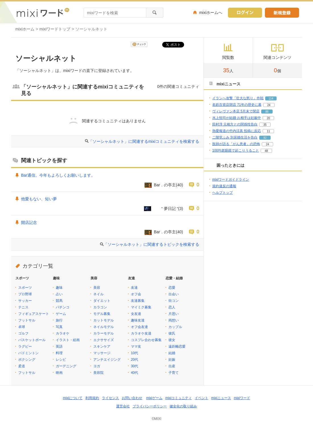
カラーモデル (103, 333)
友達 (134, 288)
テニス (23, 307)
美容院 (98, 373)
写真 (59, 327)
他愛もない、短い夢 (39, 199)
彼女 (171, 340)
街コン (173, 301)
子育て (173, 373)
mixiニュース (221, 398)
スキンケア (101, 346)
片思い (173, 314)
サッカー (25, 301)
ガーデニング (66, 366)
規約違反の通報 (224, 186)
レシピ (61, 360)
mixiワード (242, 398)
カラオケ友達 (141, 333)
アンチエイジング (107, 360)
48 (266, 150)
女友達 (136, 314)
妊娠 (171, 360)
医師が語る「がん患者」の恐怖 (236, 144)
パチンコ (62, 307)
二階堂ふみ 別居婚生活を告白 (235, 137)
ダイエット (101, 301)
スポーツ (25, 288)
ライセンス (110, 398)
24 (268, 105)
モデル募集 (101, 314)
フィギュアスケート (33, 314)
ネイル (98, 294)
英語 (59, 346)
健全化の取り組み (183, 406)
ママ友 (136, 346)
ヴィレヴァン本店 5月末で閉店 (236, 111)
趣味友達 (138, 320)
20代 (134, 360)
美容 (96, 288)
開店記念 (29, 222)
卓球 (21, 327)
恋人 (171, 307)
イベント (201, 398)
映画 (59, 373)
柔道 (21, 366)
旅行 (59, 320)
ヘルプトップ (222, 193)
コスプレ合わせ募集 (146, 340)
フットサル (26, 320)
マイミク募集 (141, 307)
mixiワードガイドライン (230, 179)
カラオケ (62, 333)
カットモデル (103, 320)
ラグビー (25, 346)
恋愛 (171, 288)
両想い (173, 320)
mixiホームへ (210, 12)
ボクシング (26, 360)
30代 (134, 366)
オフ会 (136, 294)
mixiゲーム (154, 398)
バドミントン (28, 353)
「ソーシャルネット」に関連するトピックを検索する (151, 244)
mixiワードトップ (55, 29)
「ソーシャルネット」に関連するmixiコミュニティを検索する (143, 141)
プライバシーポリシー (150, 406)
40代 (134, 373)
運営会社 (123, 406)
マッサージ (101, 353)
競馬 (59, 301)
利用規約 (92, 398)
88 (266, 111)
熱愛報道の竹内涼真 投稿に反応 (236, 131)
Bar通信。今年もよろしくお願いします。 (58, 175)
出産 (171, 366)
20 (268, 118)
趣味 (59, 288)
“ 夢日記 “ (165, 208)
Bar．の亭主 (165, 185)
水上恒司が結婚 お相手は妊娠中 (236, 118)
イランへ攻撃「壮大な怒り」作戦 (237, 98)
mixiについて (73, 398)
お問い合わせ (132, 398)
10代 (134, 353)
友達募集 (138, 301)
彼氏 (171, 333)
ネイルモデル (103, 327)
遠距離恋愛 (177, 346)
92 (265, 137)
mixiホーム (24, 29)
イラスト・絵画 (68, 340)
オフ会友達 (139, 327)
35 (265, 124)
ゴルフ (23, 333)
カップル (175, 327)
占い (59, 294)
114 (271, 98)
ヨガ (96, 366)
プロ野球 (25, 294)
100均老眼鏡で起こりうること (235, 150)
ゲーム (61, 314)
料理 (59, 353)
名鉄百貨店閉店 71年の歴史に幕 (236, 105)
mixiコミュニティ (178, 398)
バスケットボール (32, 340)
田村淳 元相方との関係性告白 (235, 124)
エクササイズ (103, 340)
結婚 (171, 353)
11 (268, 131)
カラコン (100, 307)
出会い (173, 294)
